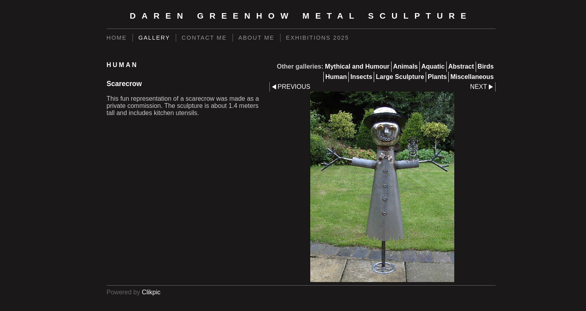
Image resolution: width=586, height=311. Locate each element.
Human (336, 76)
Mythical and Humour (357, 66)
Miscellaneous (472, 76)
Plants (437, 76)
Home (117, 38)
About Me (256, 38)
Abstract (461, 66)
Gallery (154, 38)
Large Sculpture (400, 76)
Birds (486, 66)
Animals (405, 66)
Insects (361, 76)
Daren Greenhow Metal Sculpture (301, 15)
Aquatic (433, 66)
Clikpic (151, 292)
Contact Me (204, 38)
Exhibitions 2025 (317, 38)
